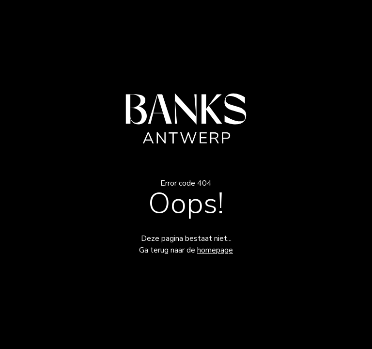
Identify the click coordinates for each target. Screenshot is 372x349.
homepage (215, 250)
